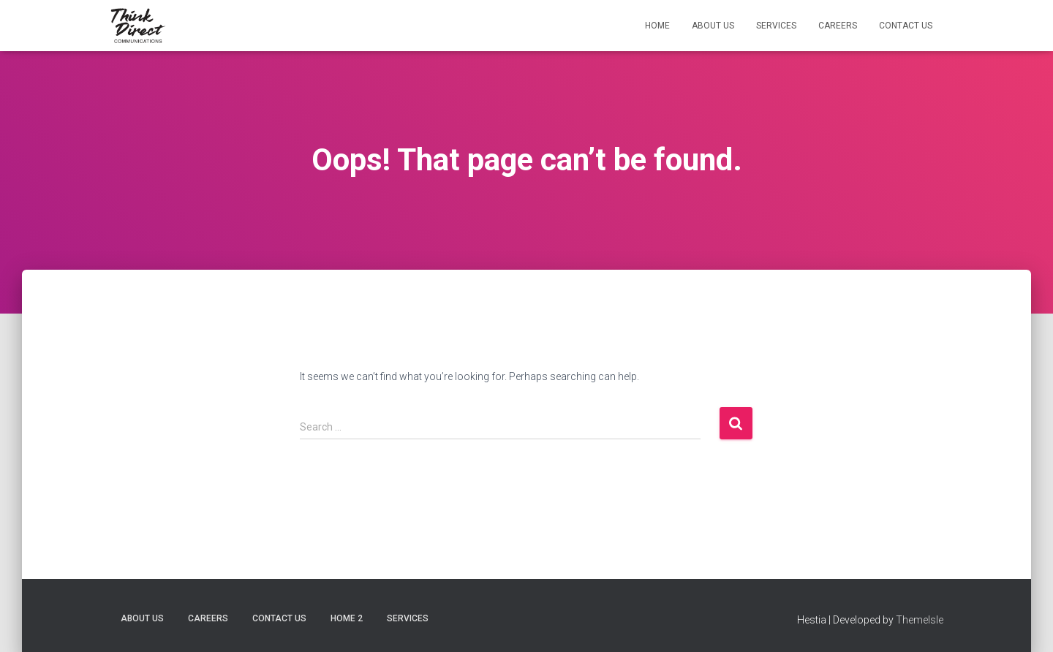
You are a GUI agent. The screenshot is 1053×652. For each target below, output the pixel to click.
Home (657, 25)
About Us (713, 25)
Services (776, 25)
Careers (837, 25)
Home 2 (347, 618)
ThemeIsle (919, 620)
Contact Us (905, 25)
